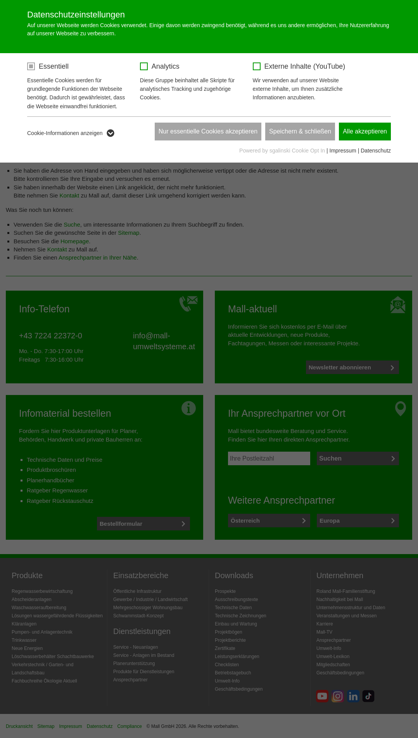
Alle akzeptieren (365, 131)
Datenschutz (376, 150)
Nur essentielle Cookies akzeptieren (208, 131)
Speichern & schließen (300, 131)
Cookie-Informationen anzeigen (65, 133)
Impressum (343, 150)
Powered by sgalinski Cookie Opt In (282, 150)
